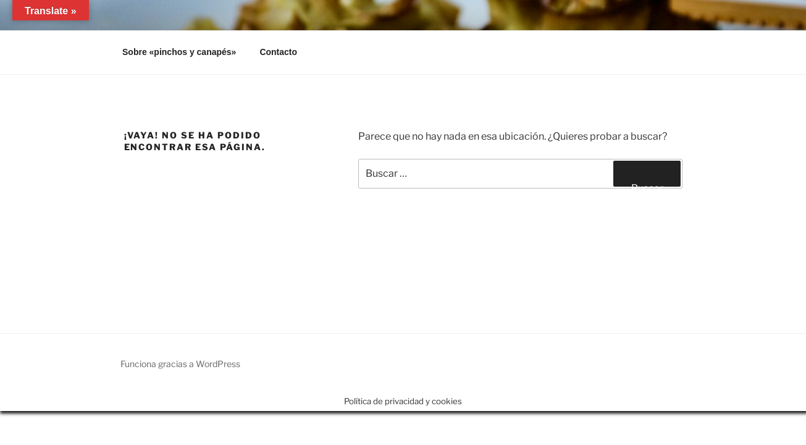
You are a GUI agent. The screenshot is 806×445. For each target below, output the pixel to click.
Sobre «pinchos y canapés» (179, 52)
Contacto (278, 52)
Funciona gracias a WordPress (180, 363)
